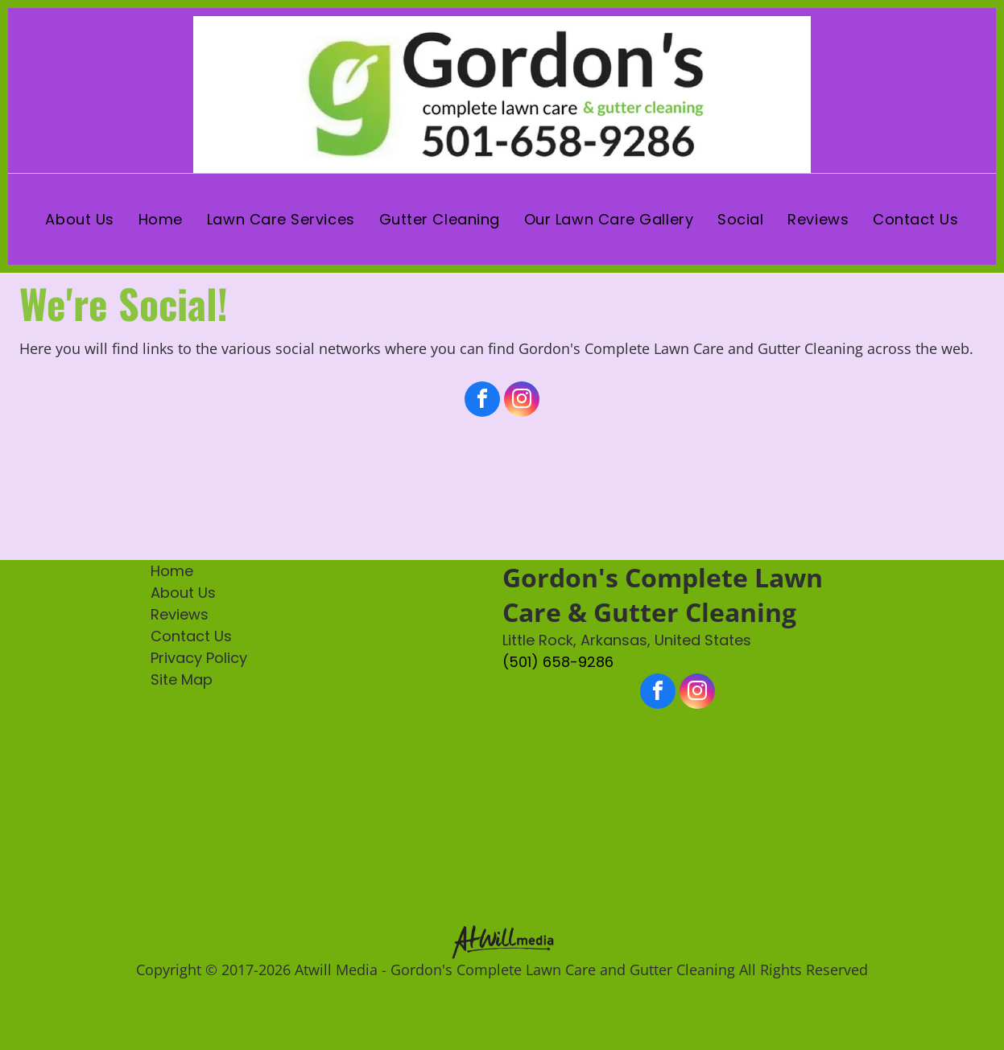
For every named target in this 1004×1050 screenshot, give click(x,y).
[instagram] (521, 401)
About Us (183, 593)
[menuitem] (79, 219)
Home (172, 571)
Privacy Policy (199, 658)
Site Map (182, 679)
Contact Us (191, 636)
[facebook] (482, 401)
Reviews (180, 614)
